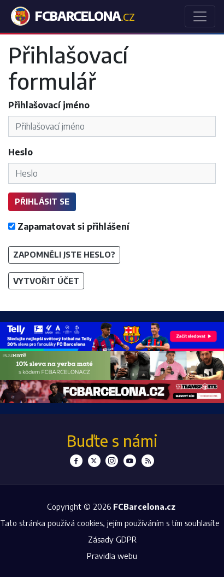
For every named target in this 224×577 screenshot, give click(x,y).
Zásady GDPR (112, 539)
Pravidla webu (112, 556)
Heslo (20, 152)
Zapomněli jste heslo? (64, 254)
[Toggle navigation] (200, 16)
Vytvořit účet (46, 280)
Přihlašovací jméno (49, 105)
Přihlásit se (42, 201)
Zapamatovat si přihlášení (68, 226)
